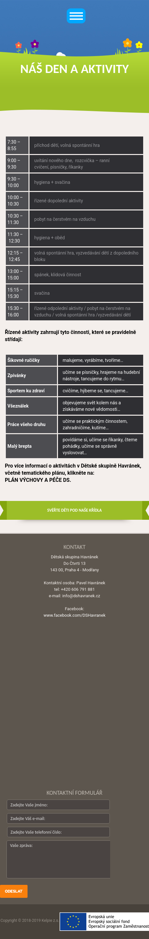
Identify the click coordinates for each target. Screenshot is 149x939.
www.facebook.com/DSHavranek (74, 615)
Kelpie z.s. (50, 920)
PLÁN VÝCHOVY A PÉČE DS (37, 480)
